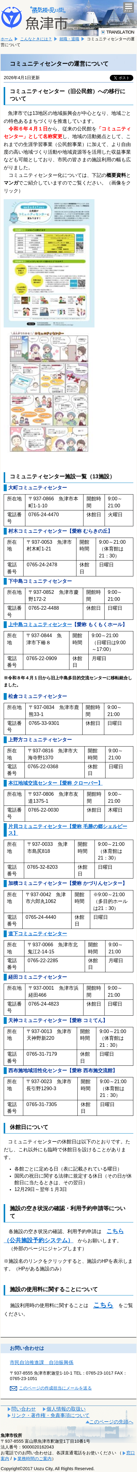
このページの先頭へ (111, 1421)
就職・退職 (69, 39)
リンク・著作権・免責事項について (50, 1415)
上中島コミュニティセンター (40, 624)
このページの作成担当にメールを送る (55, 1388)
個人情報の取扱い (66, 1409)
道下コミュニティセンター (37, 933)
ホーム (7, 39)
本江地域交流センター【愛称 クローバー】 (55, 783)
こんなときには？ (36, 39)
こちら (103, 1304)
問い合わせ (23, 1409)
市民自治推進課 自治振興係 (41, 1362)
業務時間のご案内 (34, 1458)
